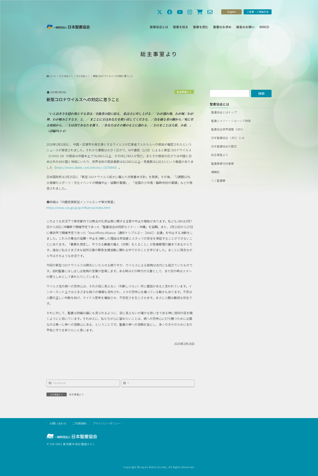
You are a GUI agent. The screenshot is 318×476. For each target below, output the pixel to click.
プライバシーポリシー (106, 423)
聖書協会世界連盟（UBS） (228, 129)
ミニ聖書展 (218, 180)
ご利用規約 (79, 423)
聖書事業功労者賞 (222, 163)
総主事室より (184, 91)
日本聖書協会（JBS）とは (227, 138)
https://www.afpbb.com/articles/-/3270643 (85, 169)
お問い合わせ (58, 423)
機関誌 (215, 172)
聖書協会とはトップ (224, 112)
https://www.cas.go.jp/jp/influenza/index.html (78, 209)
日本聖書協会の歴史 (224, 146)
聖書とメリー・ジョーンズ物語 (231, 121)
